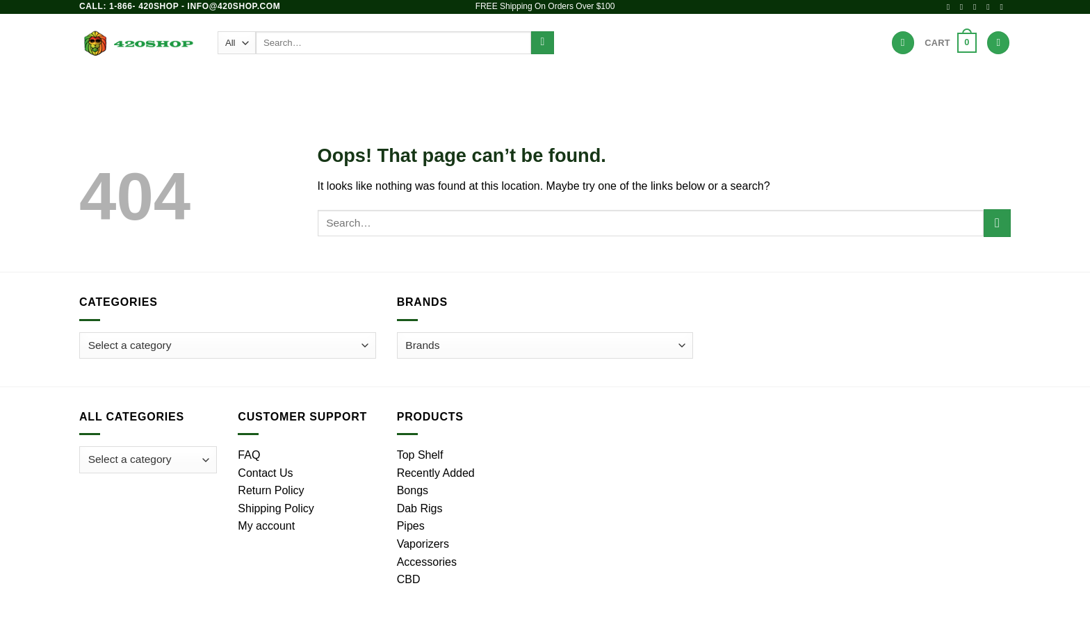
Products (317, 86)
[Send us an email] (990, 7)
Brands (706, 86)
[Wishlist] (903, 42)
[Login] (998, 42)
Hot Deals (769, 86)
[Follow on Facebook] (951, 7)
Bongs (377, 86)
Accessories (636, 86)
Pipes (426, 86)
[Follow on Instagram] (964, 7)
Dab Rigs (482, 86)
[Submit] (542, 43)
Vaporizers (554, 86)
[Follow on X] (977, 7)
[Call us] (1004, 7)
